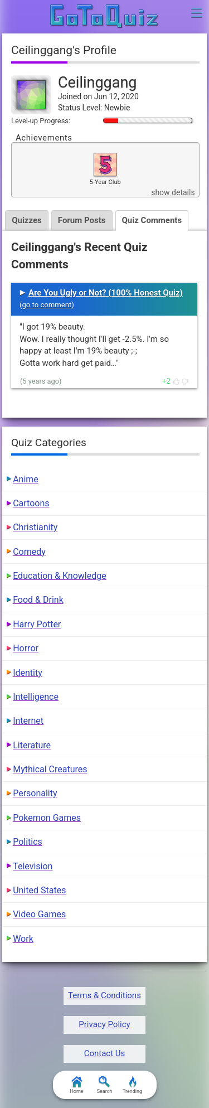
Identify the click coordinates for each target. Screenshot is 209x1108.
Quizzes (27, 220)
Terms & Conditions (104, 995)
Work (23, 938)
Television (32, 866)
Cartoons (31, 503)
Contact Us (104, 1053)
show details (173, 192)
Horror (25, 648)
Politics (27, 841)
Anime (25, 479)
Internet (28, 720)
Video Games (39, 914)
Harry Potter (37, 624)
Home (76, 1085)
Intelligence (36, 696)
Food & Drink (38, 599)
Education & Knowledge (59, 575)
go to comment (46, 305)
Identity (27, 672)
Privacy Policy (104, 1024)
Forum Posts (82, 220)
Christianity (35, 527)
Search (105, 1085)
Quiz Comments (152, 220)
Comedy (29, 551)
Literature (32, 745)
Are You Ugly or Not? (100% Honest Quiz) (105, 293)
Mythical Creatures (50, 769)
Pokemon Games (47, 817)
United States (39, 890)
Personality (35, 793)
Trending (132, 1085)
